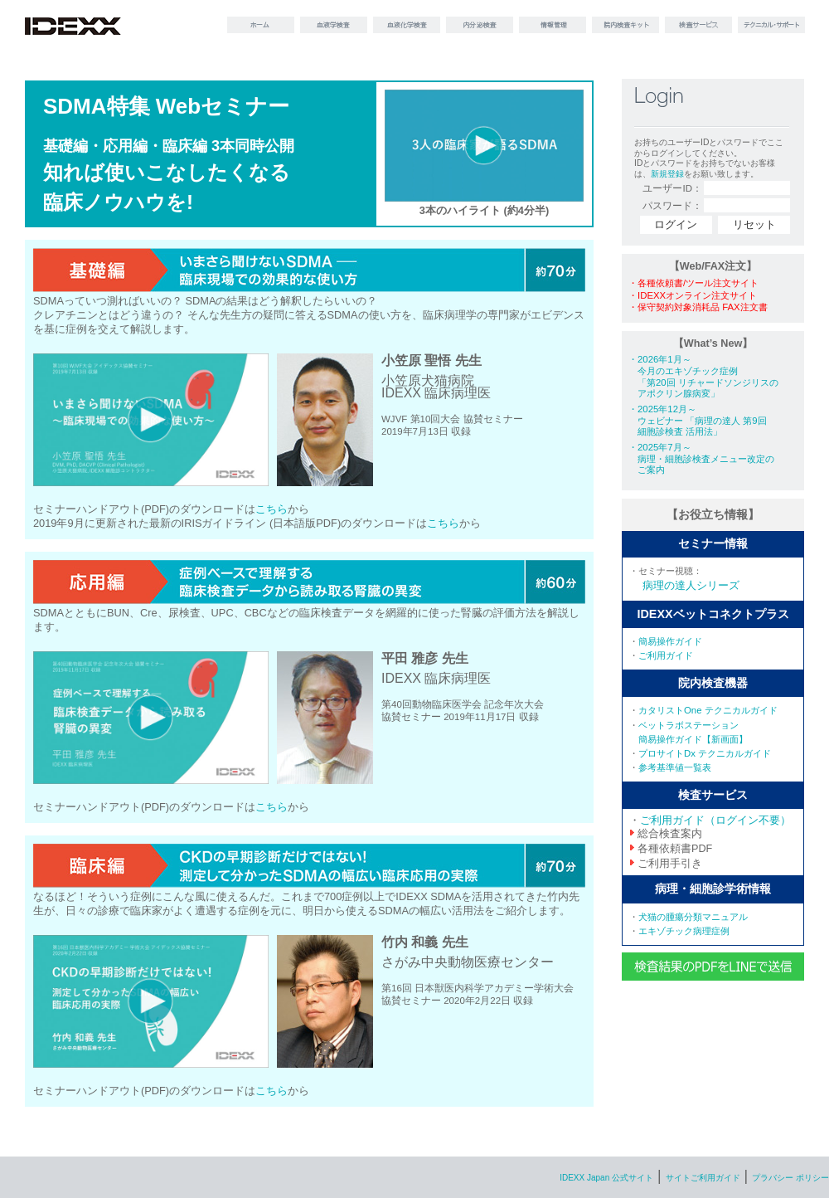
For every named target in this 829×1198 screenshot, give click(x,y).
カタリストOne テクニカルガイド (708, 710)
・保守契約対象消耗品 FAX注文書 (698, 307)
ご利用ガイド (665, 655)
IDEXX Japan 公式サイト (606, 1177)
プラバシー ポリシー (790, 1177)
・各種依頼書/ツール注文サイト (693, 283)
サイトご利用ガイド (703, 1177)
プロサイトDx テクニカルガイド (704, 753)
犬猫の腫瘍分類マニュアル (693, 917)
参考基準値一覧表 (674, 767)
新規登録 (667, 173)
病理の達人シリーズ (690, 586)
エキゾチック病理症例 (684, 931)
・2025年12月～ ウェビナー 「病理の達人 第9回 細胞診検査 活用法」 (697, 420)
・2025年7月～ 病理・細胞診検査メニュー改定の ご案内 (701, 458)
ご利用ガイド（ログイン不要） (715, 820)
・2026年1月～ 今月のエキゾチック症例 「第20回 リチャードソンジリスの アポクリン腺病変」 (703, 376)
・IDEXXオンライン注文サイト (692, 295)
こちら (271, 509)
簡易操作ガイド (670, 641)
